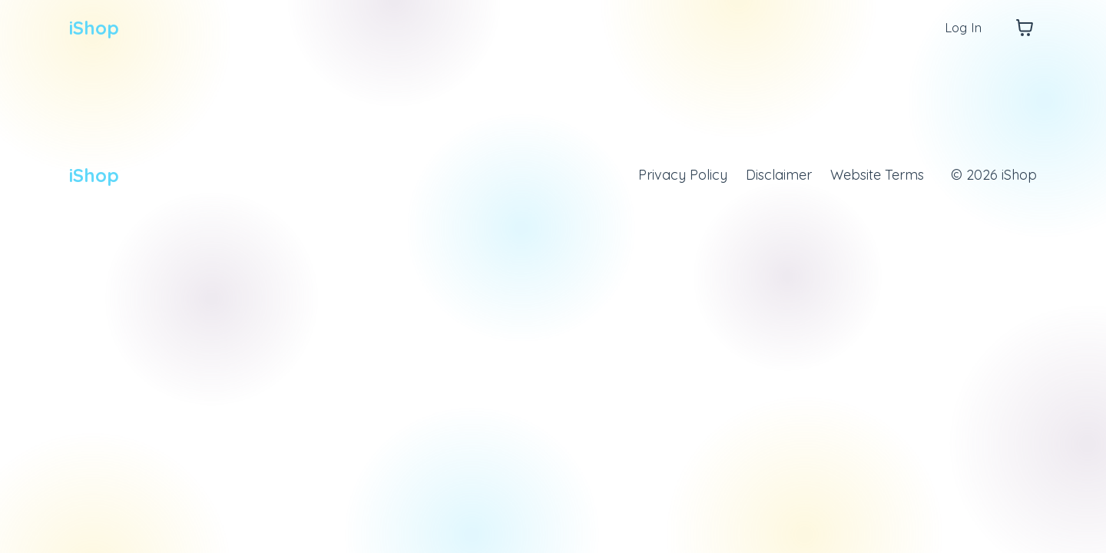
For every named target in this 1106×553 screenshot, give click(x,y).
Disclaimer (778, 175)
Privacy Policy (681, 175)
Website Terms (877, 175)
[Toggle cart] (1024, 27)
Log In (961, 27)
